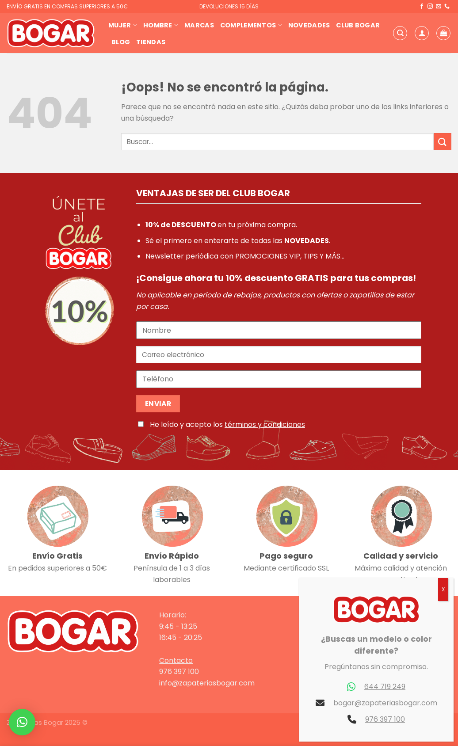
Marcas (199, 25)
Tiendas (150, 42)
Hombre (160, 25)
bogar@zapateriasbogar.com (385, 703)
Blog (120, 42)
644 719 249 (384, 686)
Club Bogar (358, 25)
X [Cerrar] (443, 589)
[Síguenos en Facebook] (421, 7)
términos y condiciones (265, 424)
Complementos (251, 25)
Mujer (122, 25)
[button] (22, 722)
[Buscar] (400, 33)
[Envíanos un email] (438, 7)
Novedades (309, 25)
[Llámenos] (447, 7)
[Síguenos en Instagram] (430, 7)
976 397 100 (385, 719)
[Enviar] (442, 141)
